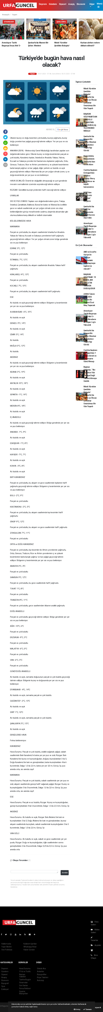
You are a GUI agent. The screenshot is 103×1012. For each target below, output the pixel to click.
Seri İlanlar (23, 985)
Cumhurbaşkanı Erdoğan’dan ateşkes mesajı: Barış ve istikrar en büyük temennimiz (90, 178)
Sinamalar (23, 982)
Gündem (53, 4)
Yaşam (14, 15)
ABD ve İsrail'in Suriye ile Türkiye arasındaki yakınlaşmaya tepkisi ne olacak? (90, 260)
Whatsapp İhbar (29, 947)
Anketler (40, 971)
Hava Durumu (24, 968)
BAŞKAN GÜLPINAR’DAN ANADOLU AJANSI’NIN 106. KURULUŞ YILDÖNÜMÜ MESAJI (90, 122)
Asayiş (71, 4)
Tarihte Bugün (25, 979)
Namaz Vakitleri (22, 975)
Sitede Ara (41, 968)
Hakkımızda (6, 944)
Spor (3, 986)
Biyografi (5, 983)
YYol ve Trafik (24, 971)
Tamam (87, 1009)
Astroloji (40, 980)
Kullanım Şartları (30, 944)
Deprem (43, 4)
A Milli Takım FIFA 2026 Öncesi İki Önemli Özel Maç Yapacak (89, 299)
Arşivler (96, 945)
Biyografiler (42, 974)
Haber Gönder (29, 950)
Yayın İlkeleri (6, 947)
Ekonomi (81, 4)
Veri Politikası (6, 950)
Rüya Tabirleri (42, 977)
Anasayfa (6, 15)
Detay (77, 1009)
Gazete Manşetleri (23, 992)
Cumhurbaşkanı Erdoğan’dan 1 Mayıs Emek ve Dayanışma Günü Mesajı (90, 356)
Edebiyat (4, 989)
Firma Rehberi (25, 988)
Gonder (65, 873)
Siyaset (62, 4)
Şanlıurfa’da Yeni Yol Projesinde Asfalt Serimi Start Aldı (89, 212)
